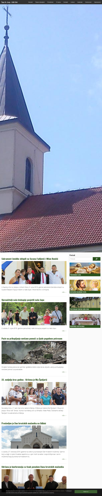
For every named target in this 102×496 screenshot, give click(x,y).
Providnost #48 (75, 275)
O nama (58, 2)
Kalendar (79, 2)
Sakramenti (97, 2)
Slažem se (85, 491)
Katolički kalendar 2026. (78, 292)
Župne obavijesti (40, 2)
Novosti (30, 2)
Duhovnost (88, 2)
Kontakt (66, 2)
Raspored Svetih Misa (77, 326)
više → (64, 292)
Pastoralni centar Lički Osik (79, 309)
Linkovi (73, 2)
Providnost (50, 2)
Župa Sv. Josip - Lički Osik (9, 2)
